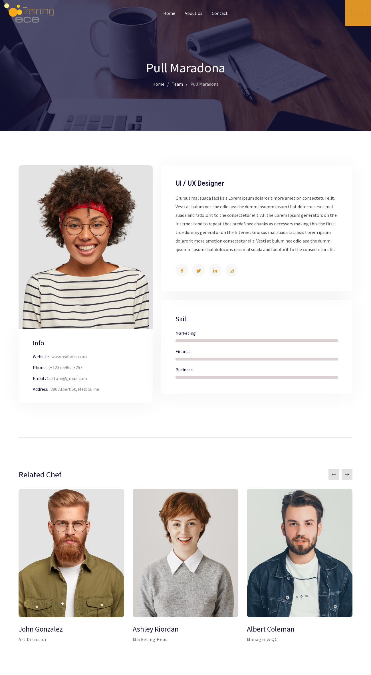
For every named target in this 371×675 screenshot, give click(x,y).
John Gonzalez (41, 629)
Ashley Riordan (156, 629)
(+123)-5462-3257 (65, 367)
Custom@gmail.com (67, 378)
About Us (193, 13)
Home (169, 13)
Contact (220, 13)
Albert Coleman (271, 629)
